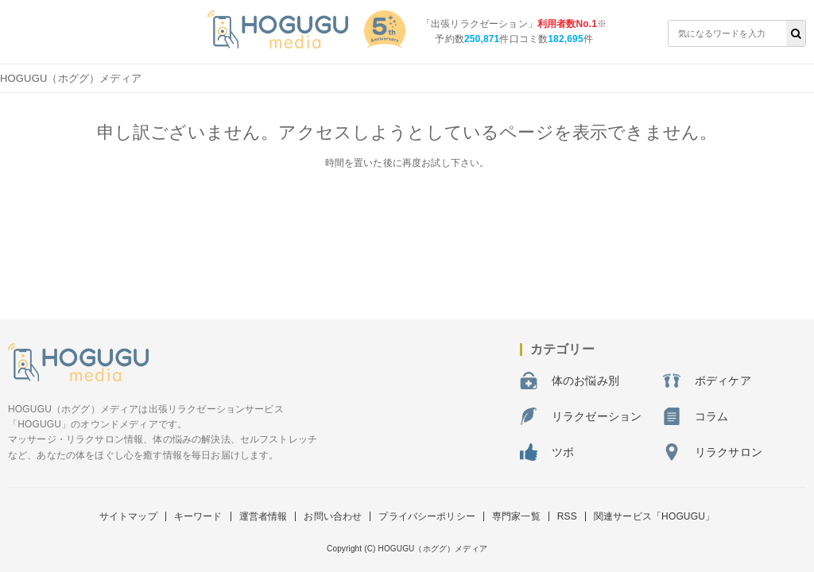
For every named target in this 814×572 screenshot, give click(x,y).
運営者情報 (263, 516)
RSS (567, 516)
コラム (695, 416)
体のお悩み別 (569, 380)
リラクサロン (712, 452)
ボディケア (707, 380)
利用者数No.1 (567, 23)
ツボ (547, 452)
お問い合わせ (333, 516)
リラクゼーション (581, 416)
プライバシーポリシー (426, 516)
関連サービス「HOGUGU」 (654, 516)
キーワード (198, 516)
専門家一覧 (516, 516)
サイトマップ (128, 516)
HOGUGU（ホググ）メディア (70, 78)
